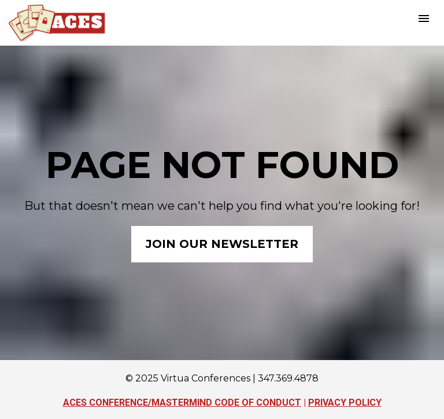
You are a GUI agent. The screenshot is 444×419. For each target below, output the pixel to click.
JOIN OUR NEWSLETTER (222, 244)
